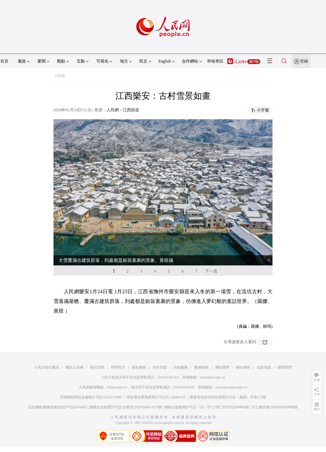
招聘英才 (118, 367)
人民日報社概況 (46, 367)
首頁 (4, 61)
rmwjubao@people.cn (231, 387)
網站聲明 (222, 367)
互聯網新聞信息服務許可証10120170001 (91, 397)
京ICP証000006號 (235, 407)
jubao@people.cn (212, 377)
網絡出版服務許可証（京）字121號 (192, 407)
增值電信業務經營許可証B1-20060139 (156, 397)
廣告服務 (139, 367)
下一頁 (211, 271)
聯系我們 (285, 367)
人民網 (59, 76)
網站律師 (243, 367)
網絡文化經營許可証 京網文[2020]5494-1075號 (126, 407)
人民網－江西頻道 (122, 110)
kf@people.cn (117, 387)
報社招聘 (97, 367)
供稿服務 (180, 367)
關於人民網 (75, 367)
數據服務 (201, 367)
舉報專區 (215, 61)
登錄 (304, 61)
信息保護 (264, 367)
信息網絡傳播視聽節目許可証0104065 (57, 407)
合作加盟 (160, 367)
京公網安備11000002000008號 (275, 407)
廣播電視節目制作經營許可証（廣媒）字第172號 (227, 397)
